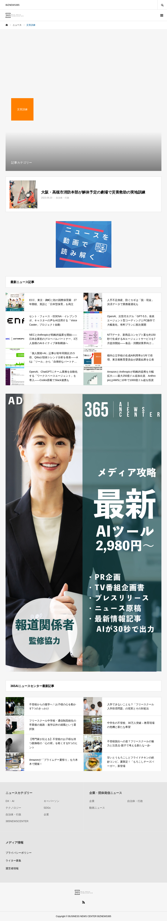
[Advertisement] (83, 57)
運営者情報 (12, 868)
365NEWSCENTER (17, 821)
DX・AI (10, 801)
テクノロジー (13, 807)
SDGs (47, 807)
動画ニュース (97, 807)
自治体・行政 (13, 814)
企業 (46, 814)
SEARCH (162, 5)
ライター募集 (13, 860)
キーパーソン (51, 801)
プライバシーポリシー (19, 852)
